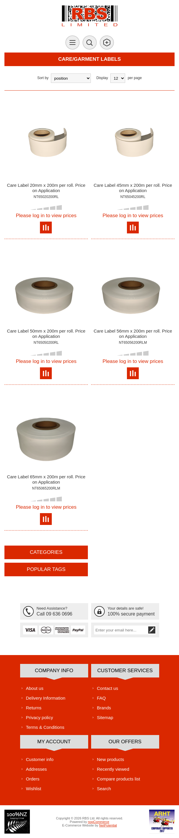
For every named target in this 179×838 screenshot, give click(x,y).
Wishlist (33, 788)
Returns (34, 707)
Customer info (40, 759)
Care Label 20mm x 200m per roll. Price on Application (46, 188)
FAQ (101, 697)
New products (110, 759)
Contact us (107, 688)
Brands (104, 707)
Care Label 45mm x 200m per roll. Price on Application (132, 188)
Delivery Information (45, 697)
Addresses (36, 769)
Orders (33, 778)
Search (104, 788)
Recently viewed (113, 769)
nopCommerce (98, 822)
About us (34, 688)
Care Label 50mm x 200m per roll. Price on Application (46, 333)
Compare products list (118, 778)
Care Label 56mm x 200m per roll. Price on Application (132, 333)
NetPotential (108, 825)
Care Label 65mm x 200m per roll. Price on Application (46, 479)
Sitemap (105, 717)
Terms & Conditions (45, 727)
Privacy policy (39, 717)
